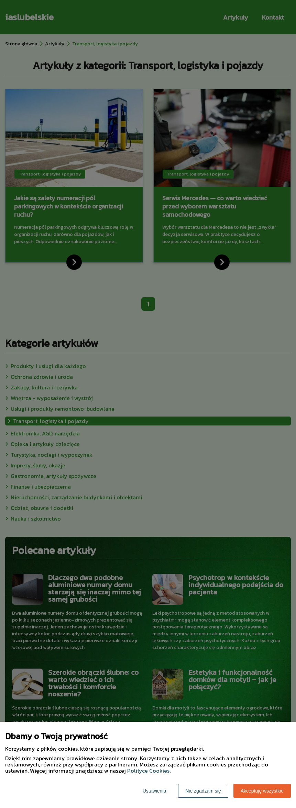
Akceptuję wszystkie (262, 791)
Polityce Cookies (148, 770)
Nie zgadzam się (203, 791)
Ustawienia (154, 791)
